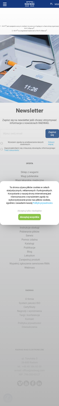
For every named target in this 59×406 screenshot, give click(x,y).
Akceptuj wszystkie (29, 217)
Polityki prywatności (42, 203)
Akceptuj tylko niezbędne (29, 211)
